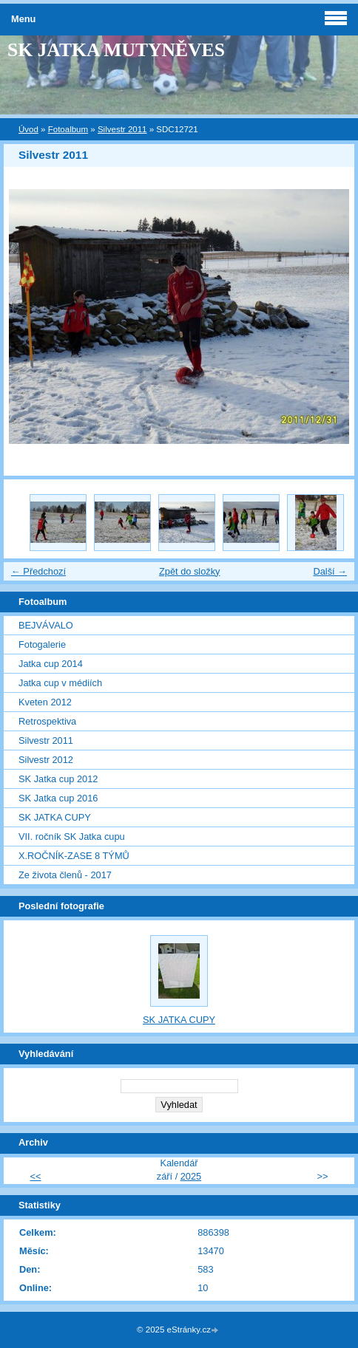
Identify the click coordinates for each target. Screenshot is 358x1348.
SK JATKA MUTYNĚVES (116, 50)
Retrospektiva (47, 721)
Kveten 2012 (45, 702)
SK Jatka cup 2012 (58, 778)
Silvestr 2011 (122, 129)
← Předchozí (38, 571)
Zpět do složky (189, 571)
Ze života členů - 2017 (65, 874)
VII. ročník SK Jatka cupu (71, 836)
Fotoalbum (68, 129)
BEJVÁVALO (45, 625)
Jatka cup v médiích (60, 682)
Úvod (28, 129)
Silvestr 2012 (45, 759)
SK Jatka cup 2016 (58, 798)
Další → (330, 571)
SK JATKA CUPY (54, 817)
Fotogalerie (42, 644)
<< (35, 1176)
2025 (190, 1176)
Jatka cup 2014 (50, 663)
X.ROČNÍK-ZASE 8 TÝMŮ (73, 855)
